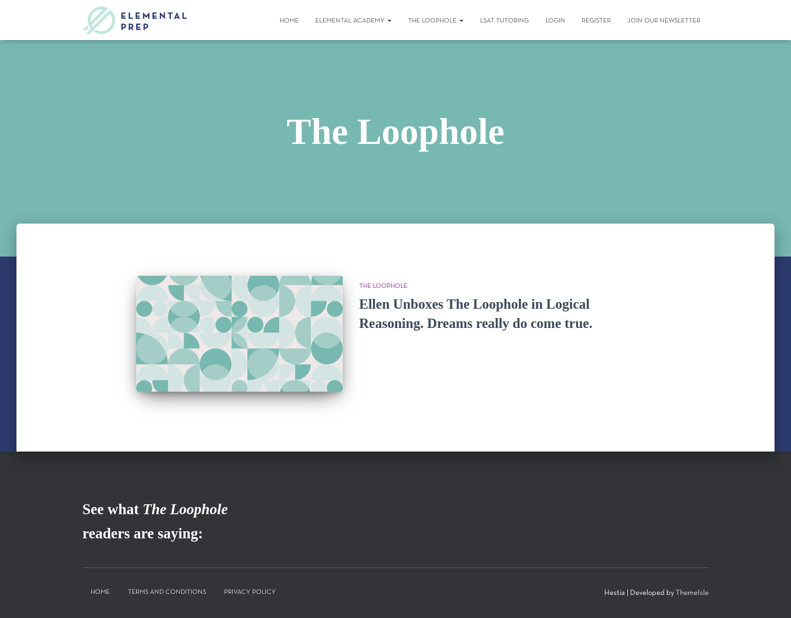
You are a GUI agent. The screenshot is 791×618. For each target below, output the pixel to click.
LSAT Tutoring (504, 21)
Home (289, 21)
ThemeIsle (692, 593)
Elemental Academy (353, 21)
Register (596, 21)
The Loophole (436, 21)
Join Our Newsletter (663, 21)
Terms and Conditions (167, 592)
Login (555, 21)
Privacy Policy (250, 592)
